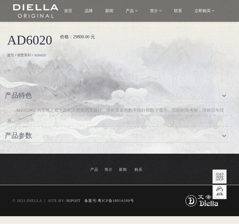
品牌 (89, 10)
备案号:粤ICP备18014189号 (107, 200)
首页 (68, 10)
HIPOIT (73, 200)
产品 (131, 10)
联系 (178, 10)
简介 (156, 10)
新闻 (109, 10)
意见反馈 (220, 192)
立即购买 (204, 10)
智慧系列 (24, 55)
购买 (138, 169)
